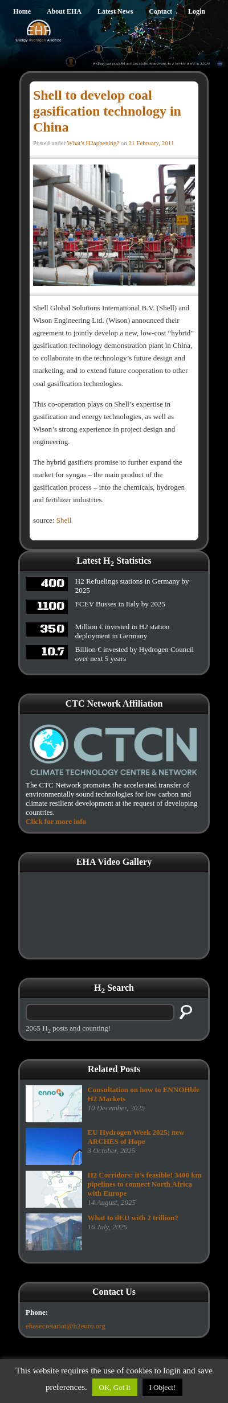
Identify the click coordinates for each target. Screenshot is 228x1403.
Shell (64, 520)
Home (22, 11)
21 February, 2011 (151, 143)
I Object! (162, 1387)
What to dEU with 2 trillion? (132, 1217)
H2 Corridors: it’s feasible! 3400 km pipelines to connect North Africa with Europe (144, 1184)
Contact (160, 11)
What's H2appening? (93, 143)
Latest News (115, 11)
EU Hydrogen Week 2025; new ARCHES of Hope (135, 1137)
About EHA (64, 11)
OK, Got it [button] (115, 1387)
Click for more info (56, 821)
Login (196, 11)
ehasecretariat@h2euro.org (65, 1326)
